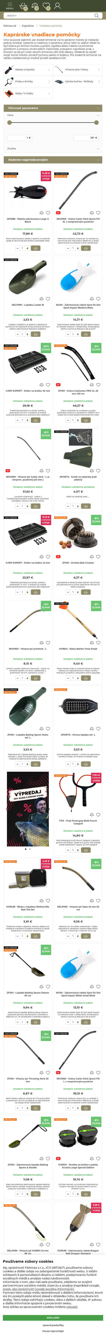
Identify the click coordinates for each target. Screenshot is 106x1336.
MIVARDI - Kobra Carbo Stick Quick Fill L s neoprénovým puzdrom (78, 1080)
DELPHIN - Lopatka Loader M (28, 305)
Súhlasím (53, 1318)
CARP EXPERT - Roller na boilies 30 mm (28, 390)
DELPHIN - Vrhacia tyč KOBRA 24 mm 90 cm (28, 1252)
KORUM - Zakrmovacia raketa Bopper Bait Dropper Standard (78, 1252)
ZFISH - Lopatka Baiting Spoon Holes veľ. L (27, 736)
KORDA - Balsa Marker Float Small (78, 648)
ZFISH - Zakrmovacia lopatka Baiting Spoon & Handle (28, 1166)
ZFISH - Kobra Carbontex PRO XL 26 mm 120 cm (78, 392)
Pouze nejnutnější (53, 1331)
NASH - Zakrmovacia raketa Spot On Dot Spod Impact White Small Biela (78, 994)
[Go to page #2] (30, 849)
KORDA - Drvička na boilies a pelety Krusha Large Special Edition (78, 1166)
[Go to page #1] (26, 849)
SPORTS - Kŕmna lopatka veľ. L (78, 734)
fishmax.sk (94, 6)
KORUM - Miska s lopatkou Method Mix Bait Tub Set (27, 908)
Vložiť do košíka (35, 248)
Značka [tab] (11, 149)
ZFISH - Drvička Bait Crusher (78, 562)
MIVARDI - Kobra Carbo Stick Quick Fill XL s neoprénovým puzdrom (78, 220)
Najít (96, 15)
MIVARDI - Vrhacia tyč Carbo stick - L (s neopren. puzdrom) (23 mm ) (28, 478)
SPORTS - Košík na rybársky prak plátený (78, 478)
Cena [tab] (10, 115)
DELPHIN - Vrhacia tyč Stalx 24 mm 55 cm (78, 908)
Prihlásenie (57, 6)
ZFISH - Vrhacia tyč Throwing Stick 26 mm (28, 1080)
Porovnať (36, 8)
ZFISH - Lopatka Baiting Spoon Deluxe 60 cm (28, 994)
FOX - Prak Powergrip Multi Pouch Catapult (78, 822)
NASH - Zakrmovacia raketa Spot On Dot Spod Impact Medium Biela (78, 306)
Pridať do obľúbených (48, 212)
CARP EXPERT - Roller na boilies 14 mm (28, 562)
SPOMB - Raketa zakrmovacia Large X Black (28, 220)
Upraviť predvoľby (53, 1325)
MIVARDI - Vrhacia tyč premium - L (28, 648)
